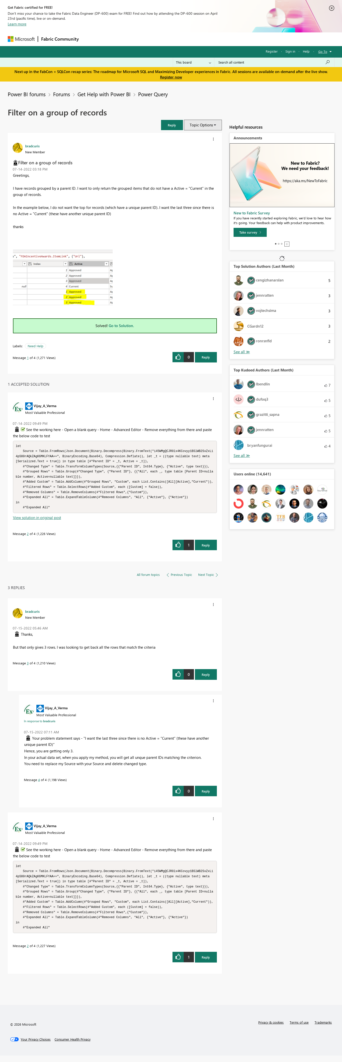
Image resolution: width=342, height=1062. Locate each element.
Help (306, 51)
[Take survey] (250, 232)
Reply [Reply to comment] (206, 548)
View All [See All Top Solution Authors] (242, 352)
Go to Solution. (121, 325)
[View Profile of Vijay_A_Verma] (45, 405)
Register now (171, 77)
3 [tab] (282, 244)
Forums (90, 39)
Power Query (153, 93)
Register (272, 51)
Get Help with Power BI (104, 93)
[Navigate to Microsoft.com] (21, 39)
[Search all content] (274, 62)
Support (217, 39)
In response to (39, 724)
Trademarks (323, 1029)
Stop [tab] (286, 244)
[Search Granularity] (193, 62)
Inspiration (112, 39)
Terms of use (299, 1029)
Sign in (290, 51)
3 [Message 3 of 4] (28, 666)
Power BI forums (27, 93)
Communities (154, 39)
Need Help (35, 346)
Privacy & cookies (271, 1029)
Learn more (17, 23)
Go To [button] (322, 51)
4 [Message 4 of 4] (39, 783)
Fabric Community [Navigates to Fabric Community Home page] (60, 39)
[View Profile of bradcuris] (32, 145)
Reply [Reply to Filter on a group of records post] (206, 357)
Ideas (132, 39)
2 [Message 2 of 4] (28, 537)
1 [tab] (276, 244)
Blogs (177, 39)
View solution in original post (37, 520)
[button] (172, 125)
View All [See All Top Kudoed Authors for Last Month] (242, 455)
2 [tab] (279, 244)
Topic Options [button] (201, 124)
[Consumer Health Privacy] (72, 1045)
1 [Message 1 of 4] (28, 357)
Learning (196, 39)
